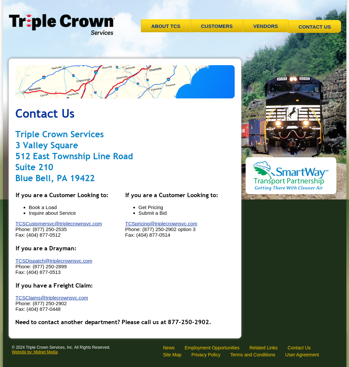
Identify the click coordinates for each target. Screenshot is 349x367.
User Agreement (302, 354)
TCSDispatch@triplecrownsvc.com (54, 261)
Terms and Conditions (252, 354)
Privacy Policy (205, 354)
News (169, 347)
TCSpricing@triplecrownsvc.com (161, 223)
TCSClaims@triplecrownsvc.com (52, 298)
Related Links (263, 347)
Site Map (172, 354)
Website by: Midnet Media (35, 352)
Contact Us (314, 27)
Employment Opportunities (212, 347)
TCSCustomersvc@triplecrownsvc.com (59, 223)
